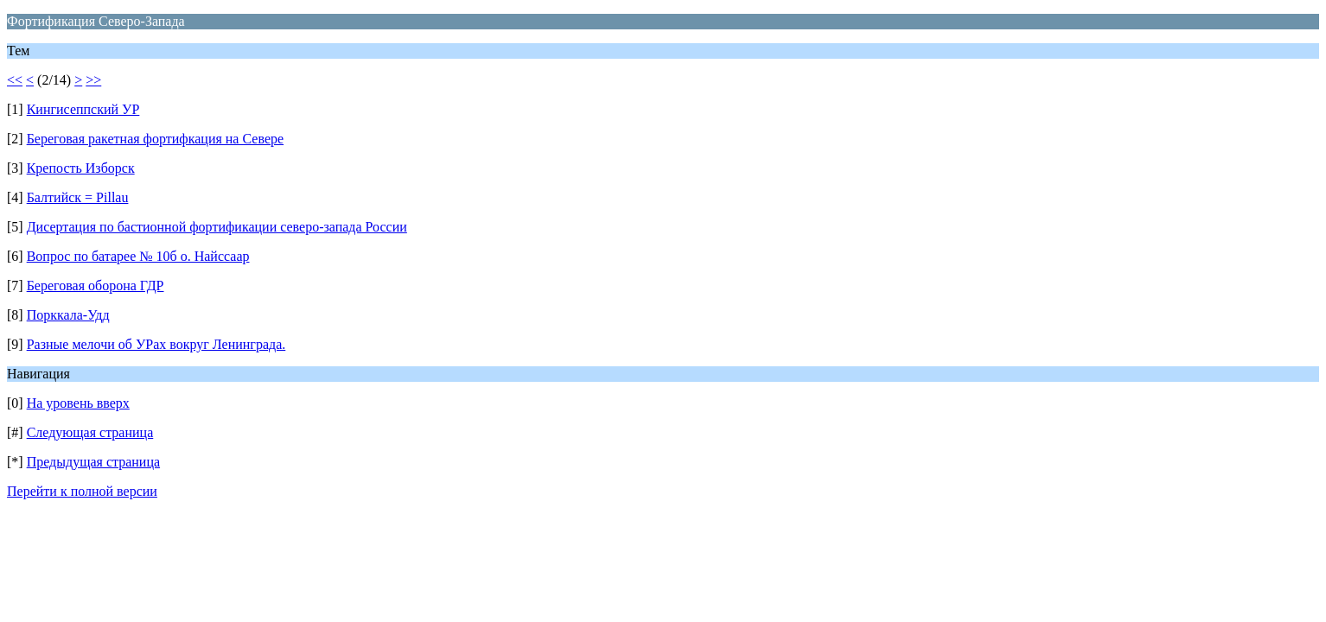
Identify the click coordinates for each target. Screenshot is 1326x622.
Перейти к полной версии (82, 491)
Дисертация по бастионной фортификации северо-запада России (217, 226)
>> (93, 80)
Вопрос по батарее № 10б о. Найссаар (138, 256)
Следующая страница (90, 432)
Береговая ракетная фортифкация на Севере (155, 138)
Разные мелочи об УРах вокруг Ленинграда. (156, 344)
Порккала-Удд (68, 315)
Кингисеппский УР (83, 109)
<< (14, 80)
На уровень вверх (78, 403)
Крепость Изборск (81, 168)
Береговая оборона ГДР (95, 285)
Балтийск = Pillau (78, 197)
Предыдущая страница (93, 461)
